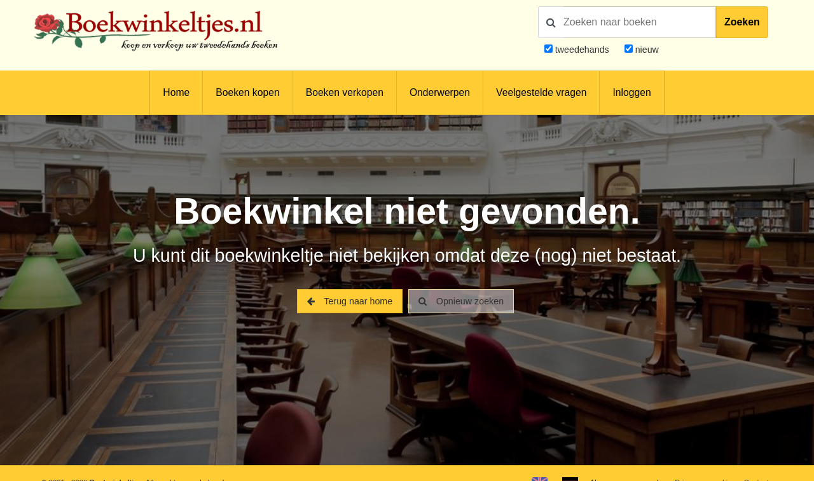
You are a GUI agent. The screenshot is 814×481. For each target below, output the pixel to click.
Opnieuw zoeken (461, 301)
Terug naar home (349, 301)
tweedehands (582, 49)
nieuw (646, 49)
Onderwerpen (440, 92)
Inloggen (631, 92)
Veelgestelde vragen (541, 92)
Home (176, 92)
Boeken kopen (247, 92)
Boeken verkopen (344, 92)
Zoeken (742, 22)
